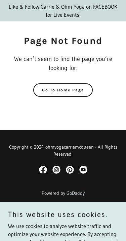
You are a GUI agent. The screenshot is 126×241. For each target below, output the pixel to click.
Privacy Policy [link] (63, 212)
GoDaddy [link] (76, 193)
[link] (43, 169)
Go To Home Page (63, 90)
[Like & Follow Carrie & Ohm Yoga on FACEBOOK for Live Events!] (63, 10)
